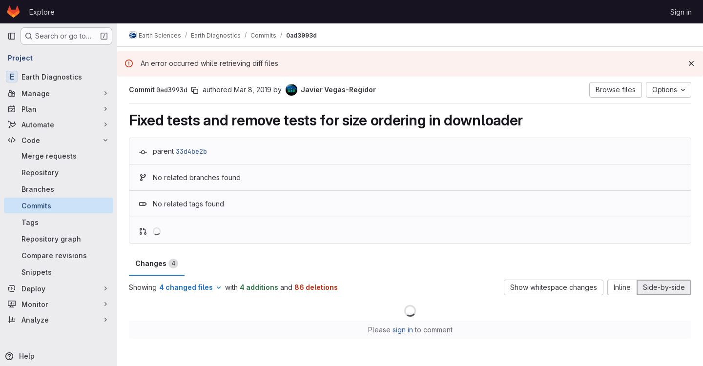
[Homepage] (13, 12)
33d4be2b (191, 151)
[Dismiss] (691, 63)
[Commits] (58, 205)
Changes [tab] (156, 263)
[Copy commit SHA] (195, 90)
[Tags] (58, 222)
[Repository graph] (58, 238)
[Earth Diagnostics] (58, 76)
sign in (403, 329)
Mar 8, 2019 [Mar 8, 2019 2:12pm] (252, 89)
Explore (42, 12)
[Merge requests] (58, 155)
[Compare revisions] (58, 255)
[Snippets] (58, 272)
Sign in (681, 12)
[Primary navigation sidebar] (12, 36)
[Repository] (58, 172)
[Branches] (58, 189)
